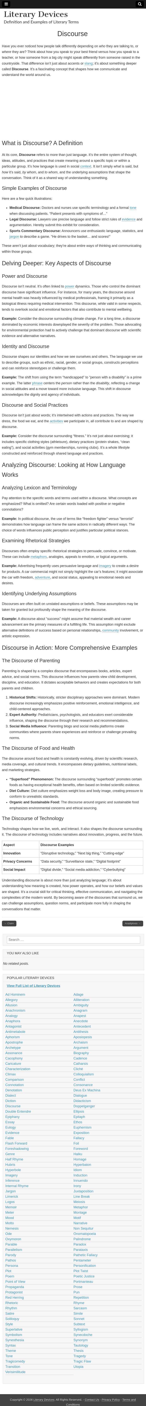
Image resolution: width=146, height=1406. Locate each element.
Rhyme (79, 1303)
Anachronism (15, 1010)
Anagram (80, 1010)
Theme (10, 1351)
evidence (129, 219)
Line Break (82, 1196)
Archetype (13, 1048)
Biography (81, 1053)
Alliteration (82, 1000)
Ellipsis (79, 1111)
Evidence (12, 1133)
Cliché (78, 1069)
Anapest (80, 1016)
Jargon (10, 1191)
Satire (9, 1313)
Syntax (10, 1345)
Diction (10, 1101)
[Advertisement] (72, 107)
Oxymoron (13, 1239)
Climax (10, 1074)
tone (133, 208)
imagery (105, 566)
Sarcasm (80, 1308)
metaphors (39, 557)
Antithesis (81, 1032)
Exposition (81, 1133)
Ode (8, 1234)
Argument (81, 1048)
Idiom (78, 1170)
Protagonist (14, 1292)
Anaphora (12, 1021)
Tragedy (80, 1356)
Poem (9, 1276)
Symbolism (13, 1335)
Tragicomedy (15, 1361)
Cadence (80, 1058)
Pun (77, 1292)
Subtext (79, 1324)
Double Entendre (18, 1111)
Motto (9, 1223)
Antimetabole (15, 1032)
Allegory (11, 1000)
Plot (8, 1271)
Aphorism (12, 1037)
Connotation (14, 1085)
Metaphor (81, 1207)
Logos (10, 1202)
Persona (11, 1266)
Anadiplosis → (133, 923)
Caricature (13, 1064)
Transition (12, 1367)
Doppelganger (84, 1106)
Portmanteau (83, 1282)
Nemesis (12, 1228)
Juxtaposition (84, 1191)
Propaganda (14, 1287)
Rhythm (11, 1308)
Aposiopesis (83, 1037)
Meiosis (79, 1202)
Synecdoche (83, 1335)
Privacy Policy (111, 1399)
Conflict (79, 1080)
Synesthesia (14, 1340)
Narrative (80, 1223)
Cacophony (14, 1058)
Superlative (13, 1329)
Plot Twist (81, 1271)
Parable (11, 1244)
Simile (78, 1313)
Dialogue (80, 1095)
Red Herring (14, 1297)
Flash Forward (16, 1143)
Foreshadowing (17, 1149)
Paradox (80, 1244)
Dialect (10, 1095)
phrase (37, 383)
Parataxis (81, 1250)
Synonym (81, 1340)
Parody (10, 1255)
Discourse (13, 1106)
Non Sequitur (84, 1228)
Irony (77, 1186)
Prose (78, 1287)
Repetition (81, 1297)
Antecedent (82, 1026)
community (110, 630)
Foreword (81, 1149)
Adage (78, 994)
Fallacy (79, 1138)
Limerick (11, 1196)
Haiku (78, 1154)
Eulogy (10, 1127)
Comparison (14, 1080)
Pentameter (82, 1260)
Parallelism (13, 1250)
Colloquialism (84, 1074)
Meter (9, 1212)
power (69, 286)
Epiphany (12, 1117)
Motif (77, 1218)
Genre (10, 1154)
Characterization (17, 1069)
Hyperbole (13, 1170)
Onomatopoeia (85, 1234)
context (85, 166)
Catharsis (81, 1064)
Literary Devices (36, 14)
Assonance (13, 1053)
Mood (9, 1218)
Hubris (10, 1165)
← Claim (9, 923)
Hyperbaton (82, 1165)
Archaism (81, 1042)
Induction (80, 1175)
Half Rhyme (14, 1159)
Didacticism (82, 1101)
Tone (9, 1356)
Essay (10, 1122)
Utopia (78, 1367)
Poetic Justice (84, 1276)
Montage (80, 1212)
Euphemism (83, 1127)
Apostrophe (14, 1042)
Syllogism (81, 1329)
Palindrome (82, 1239)
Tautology (81, 1345)
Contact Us (92, 1399)
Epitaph (79, 1117)
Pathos (10, 1260)
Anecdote (81, 1021)
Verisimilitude (15, 1372)
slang (89, 63)
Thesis (79, 1351)
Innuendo (81, 1181)
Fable (9, 1138)
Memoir (11, 1207)
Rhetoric (11, 1303)
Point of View (15, 1282)
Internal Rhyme (17, 1186)
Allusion (11, 1005)
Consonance (83, 1085)
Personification (85, 1266)
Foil (76, 1143)
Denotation (13, 1090)
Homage (80, 1159)
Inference (12, 1181)
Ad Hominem (15, 994)
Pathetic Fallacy (86, 1255)
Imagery (11, 1175)
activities (56, 421)
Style (9, 1324)
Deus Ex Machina (87, 1090)
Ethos (78, 1122)
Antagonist (13, 1026)
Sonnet (79, 1319)
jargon (14, 236)
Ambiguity (81, 1005)
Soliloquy (12, 1319)
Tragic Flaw (82, 1361)
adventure (42, 577)
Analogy (11, 1016)
